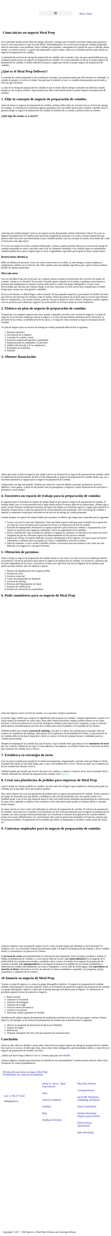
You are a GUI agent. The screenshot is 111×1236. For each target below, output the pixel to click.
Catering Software (85, 1090)
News (44, 1093)
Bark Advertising (85, 1132)
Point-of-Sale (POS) (86, 1106)
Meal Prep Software (86, 1083)
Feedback (46, 1106)
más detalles (64, 1055)
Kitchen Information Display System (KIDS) (88, 1114)
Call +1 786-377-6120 (14, 1096)
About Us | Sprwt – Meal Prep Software (53, 1085)
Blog (44, 1113)
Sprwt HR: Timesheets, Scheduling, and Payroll (88, 1098)
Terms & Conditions (51, 1100)
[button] (55, 13)
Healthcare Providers (52, 1120)
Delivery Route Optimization (84, 1124)
